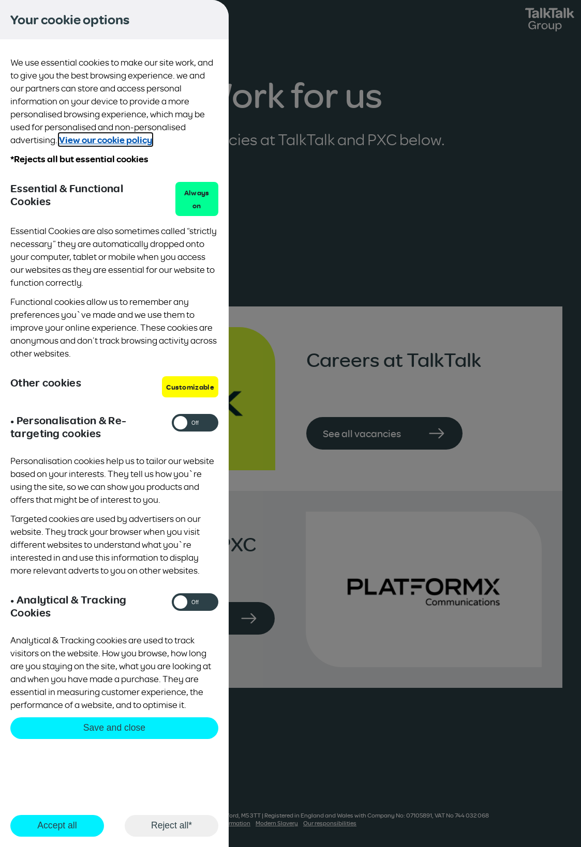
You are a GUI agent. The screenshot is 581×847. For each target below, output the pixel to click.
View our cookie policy (105, 139)
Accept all (57, 825)
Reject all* (171, 825)
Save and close (114, 727)
